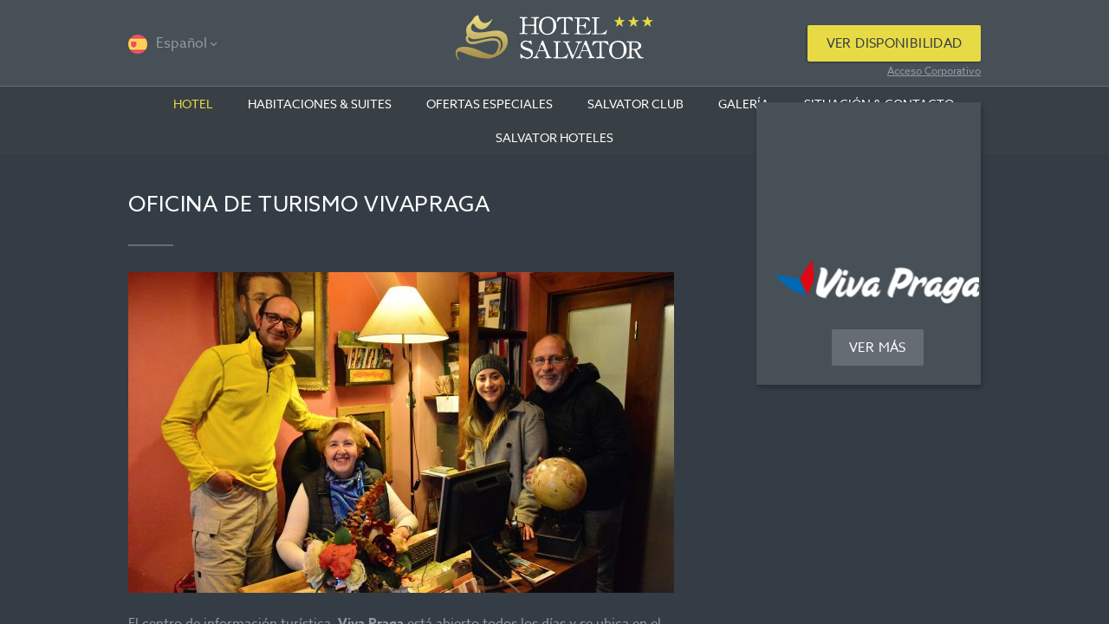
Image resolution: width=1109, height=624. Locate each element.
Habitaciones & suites (320, 103)
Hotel (193, 103)
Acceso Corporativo (934, 70)
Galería (743, 103)
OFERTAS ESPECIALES (489, 103)
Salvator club (635, 103)
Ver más (877, 347)
